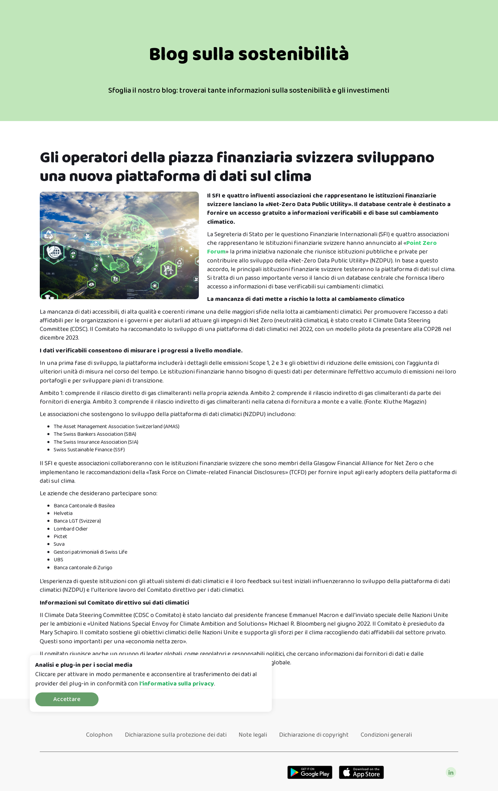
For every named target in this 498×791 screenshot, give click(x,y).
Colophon (99, 735)
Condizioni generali (386, 735)
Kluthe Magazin (404, 402)
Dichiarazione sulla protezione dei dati (176, 735)
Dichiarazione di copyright (314, 735)
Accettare (67, 699)
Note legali (253, 735)
